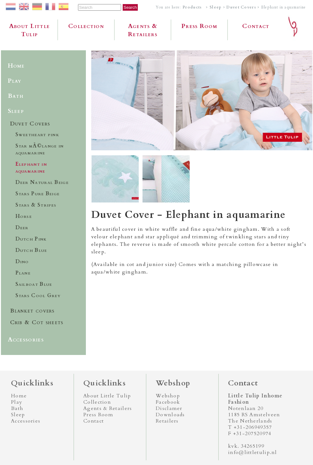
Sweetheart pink (37, 134)
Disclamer (169, 408)
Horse (23, 216)
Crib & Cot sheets (37, 322)
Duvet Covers (241, 7)
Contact (255, 26)
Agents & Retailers (142, 30)
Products (192, 7)
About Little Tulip (29, 30)
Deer (22, 227)
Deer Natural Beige (42, 182)
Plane (23, 272)
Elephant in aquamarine (31, 167)
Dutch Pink (31, 238)
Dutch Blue (31, 250)
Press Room (199, 26)
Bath (16, 96)
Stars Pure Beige (37, 193)
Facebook (168, 402)
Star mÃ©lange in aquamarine (39, 149)
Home (16, 66)
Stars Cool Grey (38, 295)
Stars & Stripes (36, 205)
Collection (86, 26)
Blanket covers (32, 310)
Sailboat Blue (33, 284)
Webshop (168, 395)
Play (15, 81)
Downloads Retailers (170, 417)
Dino (22, 261)
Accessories (26, 339)
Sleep (216, 7)
